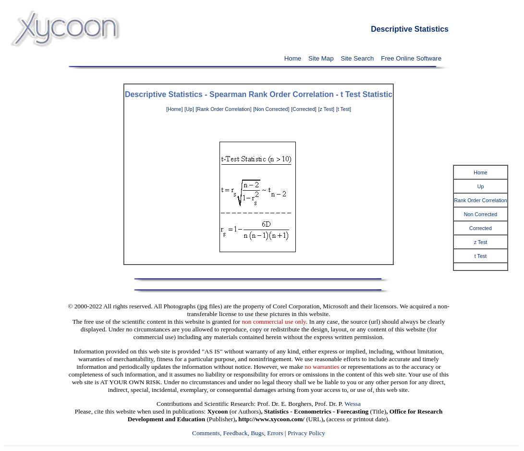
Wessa (352, 403)
